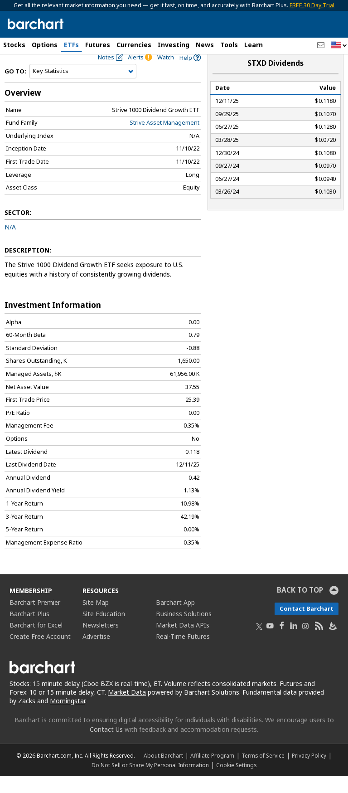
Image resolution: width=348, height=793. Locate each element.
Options (45, 44)
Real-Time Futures (183, 653)
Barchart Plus (29, 630)
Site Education (103, 630)
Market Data (127, 709)
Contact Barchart (307, 625)
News (205, 44)
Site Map (95, 619)
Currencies (133, 44)
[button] (339, 45)
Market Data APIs (182, 641)
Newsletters (100, 641)
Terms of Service (263, 772)
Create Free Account (40, 653)
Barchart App (175, 619)
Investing (173, 44)
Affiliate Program (212, 772)
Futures (97, 44)
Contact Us (106, 746)
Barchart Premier (35, 619)
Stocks (14, 44)
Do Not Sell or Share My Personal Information (150, 781)
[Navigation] (82, 88)
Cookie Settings (236, 781)
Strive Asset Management (164, 139)
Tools (229, 44)
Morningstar (67, 717)
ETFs (71, 44)
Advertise (96, 653)
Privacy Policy (309, 772)
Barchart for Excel (36, 641)
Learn (253, 44)
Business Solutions (184, 630)
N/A (10, 243)
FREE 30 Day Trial (312, 5)
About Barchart (163, 772)
